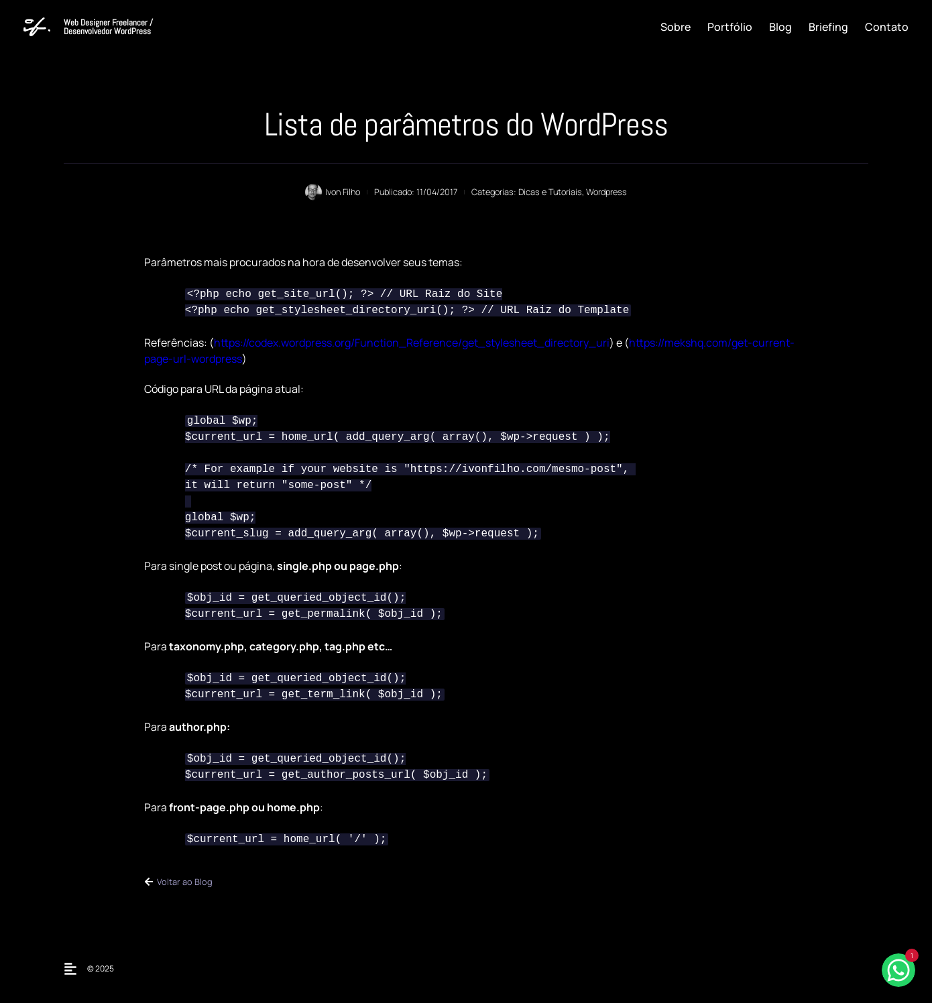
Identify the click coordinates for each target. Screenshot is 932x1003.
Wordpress (606, 192)
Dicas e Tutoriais (550, 192)
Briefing (828, 26)
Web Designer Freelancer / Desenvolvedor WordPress (108, 27)
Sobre (675, 26)
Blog (780, 26)
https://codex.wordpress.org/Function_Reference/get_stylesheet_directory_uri (411, 342)
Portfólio (729, 26)
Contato (887, 26)
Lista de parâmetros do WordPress (466, 124)
